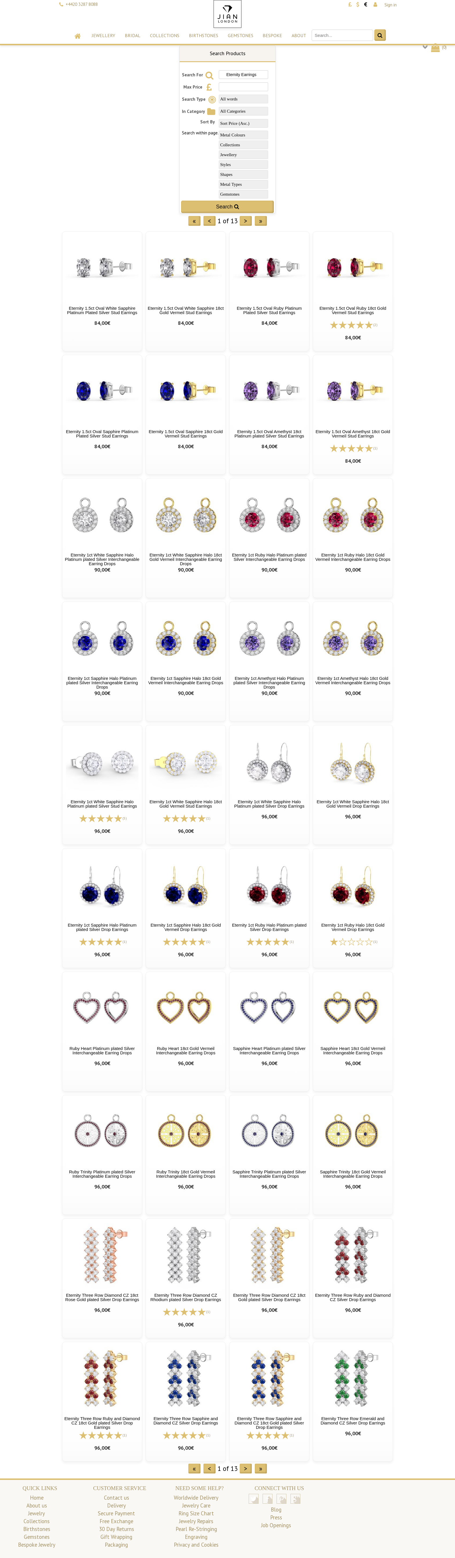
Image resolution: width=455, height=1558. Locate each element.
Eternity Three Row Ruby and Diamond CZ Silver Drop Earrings (353, 1297)
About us (36, 1505)
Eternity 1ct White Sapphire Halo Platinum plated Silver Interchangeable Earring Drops (102, 559)
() (438, 47)
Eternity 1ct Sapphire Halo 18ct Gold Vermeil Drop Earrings (186, 927)
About (299, 35)
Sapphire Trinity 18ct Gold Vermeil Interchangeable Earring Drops (353, 1174)
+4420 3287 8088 (82, 4)
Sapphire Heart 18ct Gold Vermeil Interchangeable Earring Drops (352, 1050)
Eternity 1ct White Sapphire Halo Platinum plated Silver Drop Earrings (269, 803)
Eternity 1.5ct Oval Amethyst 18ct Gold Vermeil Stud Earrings (353, 433)
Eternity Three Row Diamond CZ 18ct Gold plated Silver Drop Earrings (269, 1297)
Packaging (116, 1544)
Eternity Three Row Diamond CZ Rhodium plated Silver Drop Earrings (185, 1297)
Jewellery (103, 35)
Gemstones (240, 35)
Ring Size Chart (196, 1513)
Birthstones (203, 35)
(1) (375, 448)
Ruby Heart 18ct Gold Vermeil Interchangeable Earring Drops (185, 1050)
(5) (124, 818)
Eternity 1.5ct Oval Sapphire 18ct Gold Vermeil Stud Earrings (186, 433)
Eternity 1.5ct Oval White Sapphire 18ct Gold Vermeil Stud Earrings (186, 310)
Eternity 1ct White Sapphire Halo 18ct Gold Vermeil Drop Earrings (353, 803)
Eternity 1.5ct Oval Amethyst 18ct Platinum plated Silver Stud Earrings (269, 433)
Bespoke (272, 35)
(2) (375, 325)
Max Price (199, 87)
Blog (276, 1509)
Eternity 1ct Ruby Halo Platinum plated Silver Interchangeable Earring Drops (269, 557)
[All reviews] (351, 324)
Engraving (196, 1536)
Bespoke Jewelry (36, 1544)
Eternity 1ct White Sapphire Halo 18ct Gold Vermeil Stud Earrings (185, 803)
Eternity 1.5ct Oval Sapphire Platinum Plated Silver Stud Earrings (102, 433)
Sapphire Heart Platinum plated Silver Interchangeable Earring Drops (269, 1050)
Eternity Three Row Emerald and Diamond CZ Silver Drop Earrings (353, 1420)
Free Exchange (116, 1521)
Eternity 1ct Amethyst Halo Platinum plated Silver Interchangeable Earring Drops (269, 682)
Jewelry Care (196, 1505)
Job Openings (276, 1525)
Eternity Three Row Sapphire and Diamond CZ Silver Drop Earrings (186, 1420)
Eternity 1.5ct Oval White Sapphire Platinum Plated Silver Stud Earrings (102, 310)
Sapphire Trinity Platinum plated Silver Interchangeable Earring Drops (269, 1174)
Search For (198, 74)
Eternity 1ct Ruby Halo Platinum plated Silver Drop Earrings (269, 927)
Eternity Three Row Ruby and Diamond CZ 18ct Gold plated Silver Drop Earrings (102, 1423)
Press (276, 1517)
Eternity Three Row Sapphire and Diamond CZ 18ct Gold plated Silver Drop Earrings (269, 1423)
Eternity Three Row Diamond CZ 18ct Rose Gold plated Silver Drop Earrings (102, 1297)
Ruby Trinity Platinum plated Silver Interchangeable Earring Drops (102, 1174)
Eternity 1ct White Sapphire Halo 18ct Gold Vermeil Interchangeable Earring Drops (185, 559)
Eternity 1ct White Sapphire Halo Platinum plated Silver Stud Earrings (102, 803)
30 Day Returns (116, 1528)
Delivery (116, 1505)
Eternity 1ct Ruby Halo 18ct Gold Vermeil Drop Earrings (352, 927)
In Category (199, 111)
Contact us (116, 1497)
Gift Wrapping (116, 1536)
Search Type (200, 99)
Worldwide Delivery (196, 1497)
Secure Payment (116, 1513)
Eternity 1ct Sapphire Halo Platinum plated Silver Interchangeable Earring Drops (102, 682)
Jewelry (36, 1513)
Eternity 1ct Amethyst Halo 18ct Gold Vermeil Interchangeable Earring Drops (352, 680)
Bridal (132, 35)
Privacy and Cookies (196, 1544)
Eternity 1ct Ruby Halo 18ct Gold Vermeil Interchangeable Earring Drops (352, 557)
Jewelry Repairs (196, 1521)
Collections (164, 35)
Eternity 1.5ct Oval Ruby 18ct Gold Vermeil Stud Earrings (352, 310)
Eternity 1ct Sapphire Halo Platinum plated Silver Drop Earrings (102, 927)
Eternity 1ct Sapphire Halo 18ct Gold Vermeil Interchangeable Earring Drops (185, 680)
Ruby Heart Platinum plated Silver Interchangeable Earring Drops (102, 1050)
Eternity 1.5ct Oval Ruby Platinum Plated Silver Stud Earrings (269, 310)
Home (37, 1497)
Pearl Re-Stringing (196, 1528)
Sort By (207, 122)
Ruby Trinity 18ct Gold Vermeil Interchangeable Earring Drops (185, 1174)
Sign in (390, 5)
